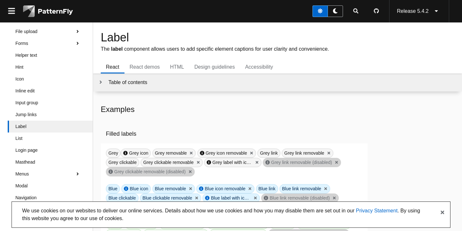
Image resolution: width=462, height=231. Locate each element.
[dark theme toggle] (335, 11)
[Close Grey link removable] (328, 153)
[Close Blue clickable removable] (196, 198)
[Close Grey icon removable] (251, 153)
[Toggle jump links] (122, 82)
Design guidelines (214, 67)
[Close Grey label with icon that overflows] (256, 162)
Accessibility (259, 67)
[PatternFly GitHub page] (376, 11)
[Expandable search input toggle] (356, 11)
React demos (145, 67)
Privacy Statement (377, 210)
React (112, 67)
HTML (177, 67)
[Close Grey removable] (191, 153)
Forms (48, 43)
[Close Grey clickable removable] (198, 162)
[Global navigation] (12, 11)
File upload (48, 31)
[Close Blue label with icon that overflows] (255, 198)
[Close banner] (442, 212)
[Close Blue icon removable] (249, 188)
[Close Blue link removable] (325, 188)
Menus (48, 173)
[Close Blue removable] (190, 188)
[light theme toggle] (320, 11)
